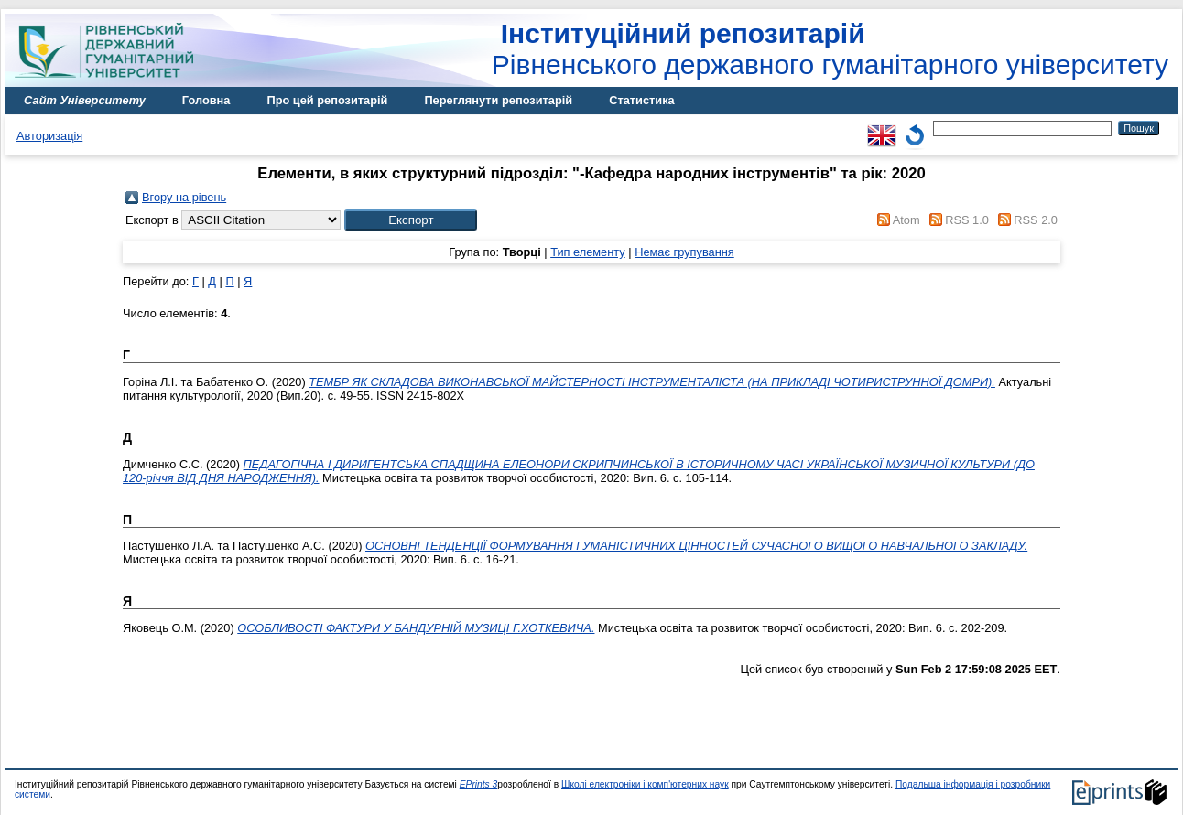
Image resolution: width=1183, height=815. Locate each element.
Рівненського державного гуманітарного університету (830, 49)
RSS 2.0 (1036, 220)
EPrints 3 (479, 784)
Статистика (642, 100)
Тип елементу (587, 252)
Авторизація (49, 136)
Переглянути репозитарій (498, 100)
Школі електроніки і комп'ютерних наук (645, 784)
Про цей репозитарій (326, 100)
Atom (906, 220)
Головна (206, 100)
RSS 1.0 (967, 220)
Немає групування (684, 252)
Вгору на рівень (184, 197)
